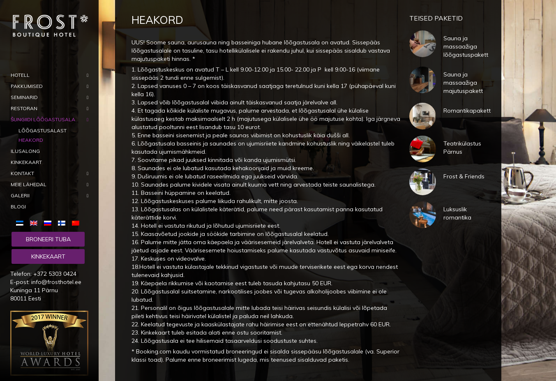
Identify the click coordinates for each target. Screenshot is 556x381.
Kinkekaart (48, 256)
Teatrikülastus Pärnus (462, 147)
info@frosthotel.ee (56, 282)
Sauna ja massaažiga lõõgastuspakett (465, 46)
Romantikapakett (467, 110)
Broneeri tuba (48, 239)
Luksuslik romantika (457, 213)
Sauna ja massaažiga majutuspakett (463, 83)
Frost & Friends (463, 176)
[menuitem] (21, 223)
